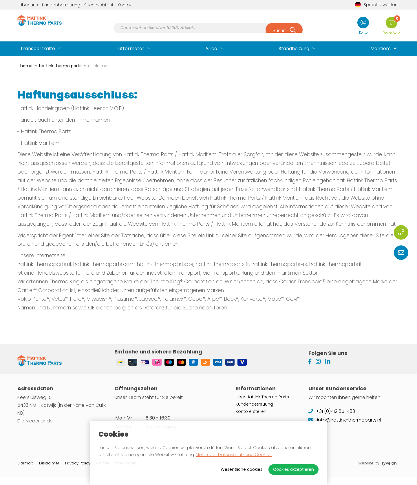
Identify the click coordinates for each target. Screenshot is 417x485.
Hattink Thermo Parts (60, 66)
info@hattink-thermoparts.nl (344, 427)
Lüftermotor (130, 48)
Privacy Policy (77, 471)
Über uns (28, 5)
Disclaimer (98, 66)
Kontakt (125, 5)
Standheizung (294, 48)
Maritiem (380, 48)
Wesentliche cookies (241, 469)
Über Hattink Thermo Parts (262, 404)
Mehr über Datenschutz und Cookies (234, 454)
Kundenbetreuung (61, 5)
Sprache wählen (376, 5)
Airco (211, 48)
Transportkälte (37, 48)
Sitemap (25, 471)
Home (26, 66)
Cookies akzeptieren (293, 469)
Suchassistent (99, 5)
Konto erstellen (251, 419)
